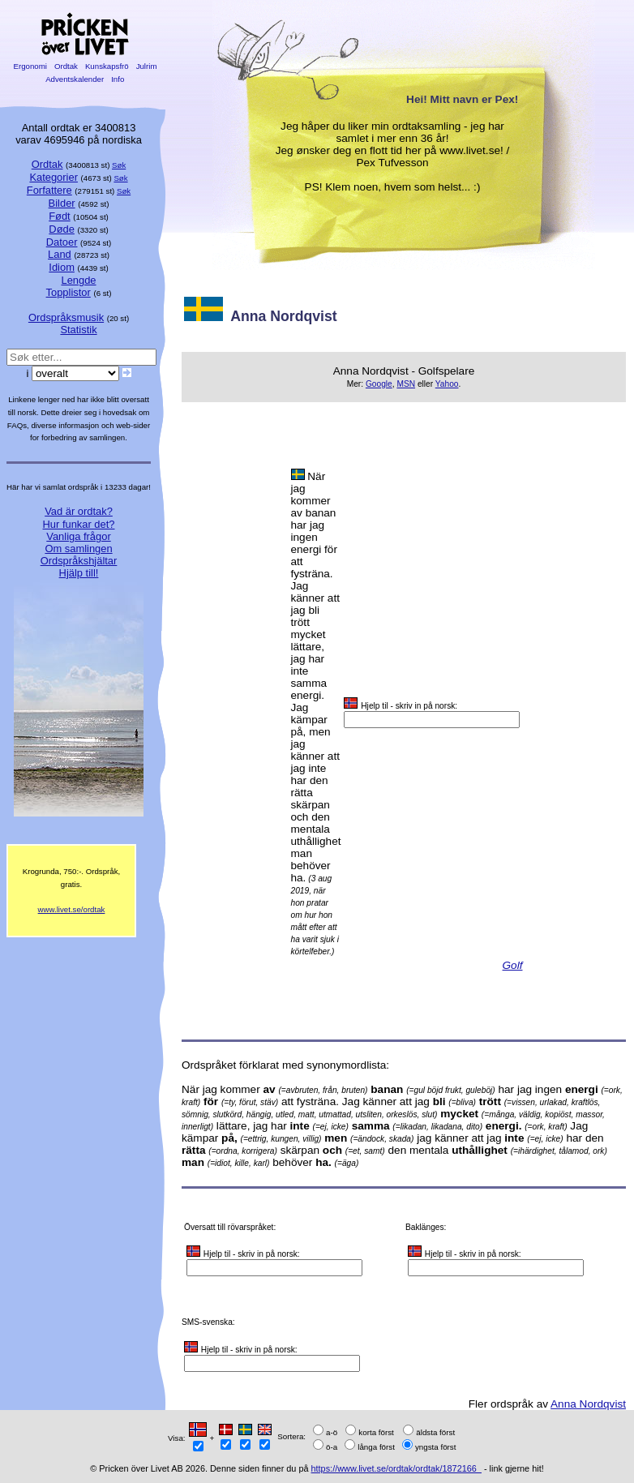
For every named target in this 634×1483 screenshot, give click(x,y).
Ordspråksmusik (66, 317)
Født (60, 216)
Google (379, 383)
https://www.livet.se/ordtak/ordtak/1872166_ (396, 1468)
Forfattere (49, 190)
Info (117, 79)
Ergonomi (30, 66)
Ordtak (65, 66)
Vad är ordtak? (79, 511)
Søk (119, 165)
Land (59, 254)
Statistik (78, 330)
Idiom (62, 267)
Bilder (62, 203)
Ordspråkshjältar (79, 561)
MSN (405, 383)
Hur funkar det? (79, 524)
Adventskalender (75, 79)
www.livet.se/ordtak (71, 909)
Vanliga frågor (78, 536)
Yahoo (447, 383)
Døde (62, 229)
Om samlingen (78, 548)
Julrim (146, 66)
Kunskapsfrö (107, 66)
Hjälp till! (79, 573)
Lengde (78, 280)
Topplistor (68, 292)
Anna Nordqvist (588, 1404)
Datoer (62, 242)
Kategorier (53, 177)
